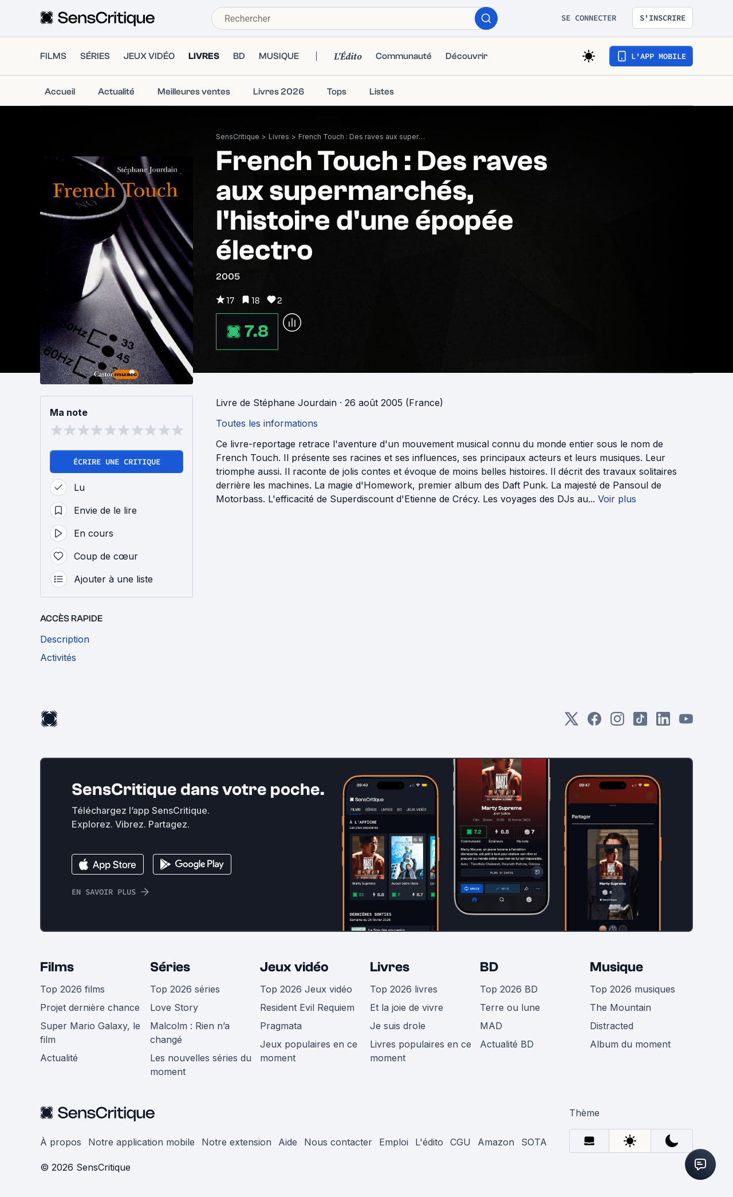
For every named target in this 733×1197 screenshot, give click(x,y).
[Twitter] (571, 722)
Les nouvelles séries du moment (200, 1064)
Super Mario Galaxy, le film (90, 1032)
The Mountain (620, 1007)
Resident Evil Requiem (307, 1007)
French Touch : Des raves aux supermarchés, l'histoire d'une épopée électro (364, 136)
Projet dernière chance (90, 1007)
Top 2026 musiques (632, 989)
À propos (60, 1142)
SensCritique (237, 136)
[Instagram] (617, 722)
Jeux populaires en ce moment (308, 1051)
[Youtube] (686, 722)
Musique (616, 967)
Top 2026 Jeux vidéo (306, 989)
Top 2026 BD (509, 989)
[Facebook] (594, 722)
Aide (287, 1142)
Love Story (174, 1007)
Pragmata (281, 1025)
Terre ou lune (510, 1007)
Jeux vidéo (294, 967)
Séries (170, 967)
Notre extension (236, 1142)
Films (57, 967)
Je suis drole (397, 1025)
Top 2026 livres (404, 989)
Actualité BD (507, 1044)
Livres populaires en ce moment (420, 1051)
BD (489, 967)
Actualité (59, 1058)
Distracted (611, 1025)
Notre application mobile (141, 1142)
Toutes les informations (267, 423)
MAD (491, 1025)
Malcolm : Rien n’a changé (190, 1032)
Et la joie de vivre (406, 1007)
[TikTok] (640, 722)
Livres (279, 136)
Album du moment (630, 1044)
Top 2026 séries (185, 989)
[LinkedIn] (663, 722)
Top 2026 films (72, 989)
